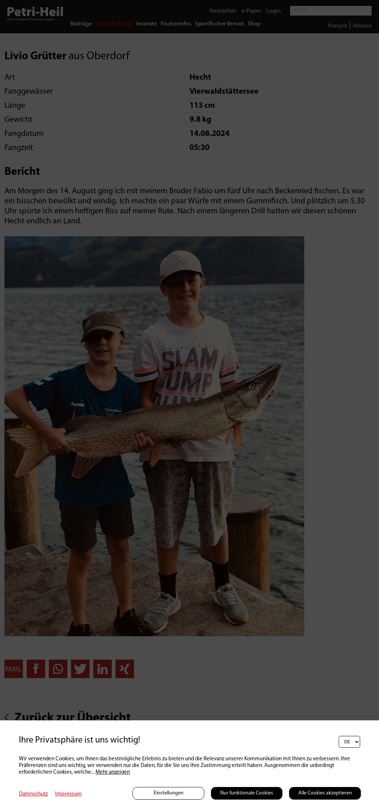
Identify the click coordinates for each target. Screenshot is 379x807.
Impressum (68, 794)
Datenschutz (33, 794)
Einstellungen (169, 793)
